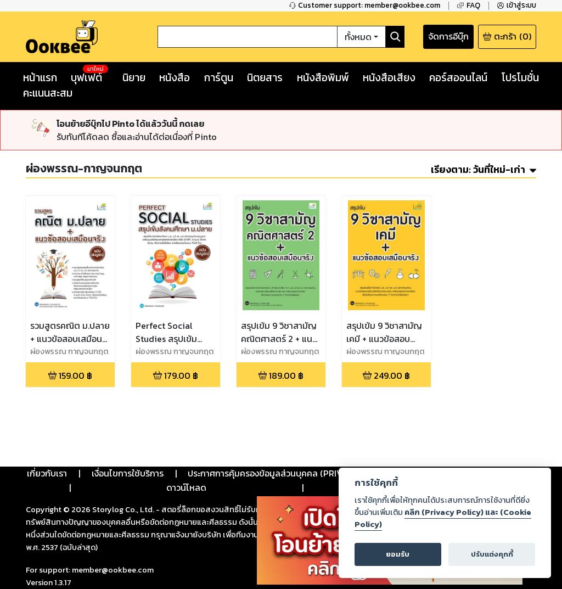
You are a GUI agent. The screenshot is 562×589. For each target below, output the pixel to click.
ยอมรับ (397, 554)
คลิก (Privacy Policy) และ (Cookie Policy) (443, 518)
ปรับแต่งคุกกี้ (492, 554)
